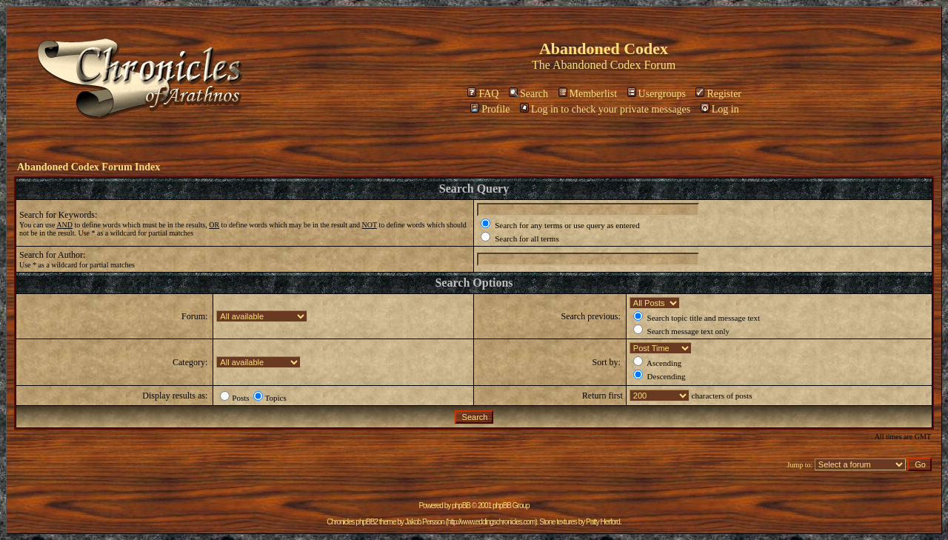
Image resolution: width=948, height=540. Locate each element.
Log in (720, 109)
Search (528, 93)
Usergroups (656, 93)
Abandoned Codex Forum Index (88, 167)
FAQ (482, 93)
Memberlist (588, 93)
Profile (490, 109)
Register (718, 93)
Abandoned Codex (597, 65)
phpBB (461, 505)
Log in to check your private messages (605, 109)
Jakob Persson (424, 522)
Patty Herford (603, 522)
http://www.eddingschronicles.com (491, 522)
